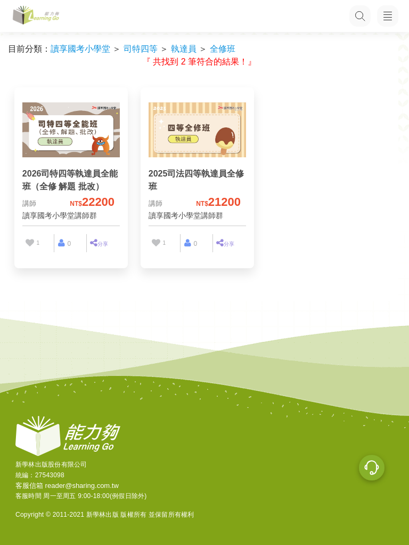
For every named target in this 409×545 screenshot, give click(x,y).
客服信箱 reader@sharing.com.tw (67, 486)
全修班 (222, 48)
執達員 (184, 48)
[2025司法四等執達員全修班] (197, 161)
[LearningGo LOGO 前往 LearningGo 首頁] (36, 16)
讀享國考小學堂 (80, 48)
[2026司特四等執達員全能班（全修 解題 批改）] (71, 161)
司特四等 (141, 48)
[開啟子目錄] (387, 16)
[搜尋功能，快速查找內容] (358, 16)
